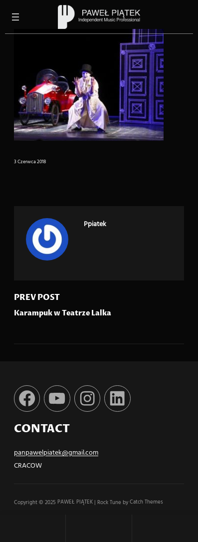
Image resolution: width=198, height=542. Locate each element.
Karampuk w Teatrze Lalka (62, 313)
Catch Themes (146, 502)
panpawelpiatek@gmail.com (56, 453)
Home (32, 528)
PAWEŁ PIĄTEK (75, 502)
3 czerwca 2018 (30, 162)
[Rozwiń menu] (15, 16)
